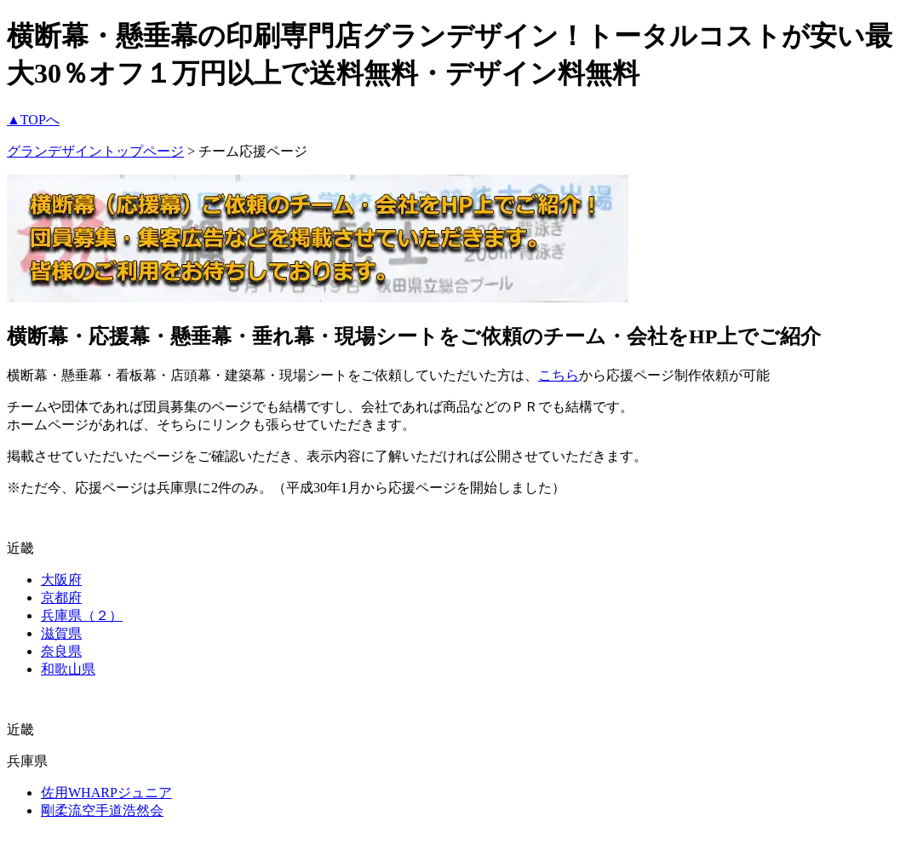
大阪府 (61, 579)
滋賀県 (61, 633)
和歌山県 (68, 669)
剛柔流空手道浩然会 (102, 810)
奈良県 (61, 651)
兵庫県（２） (82, 615)
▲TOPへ (33, 119)
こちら (558, 375)
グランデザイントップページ (95, 151)
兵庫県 (27, 761)
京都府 (61, 597)
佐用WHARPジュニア (106, 792)
